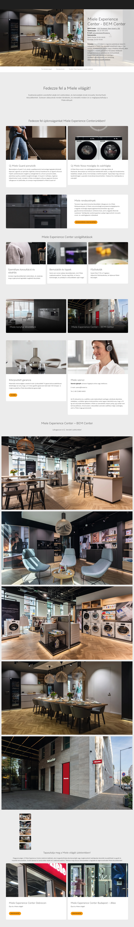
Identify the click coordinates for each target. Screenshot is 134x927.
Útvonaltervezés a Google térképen (98, 59)
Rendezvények (60, 69)
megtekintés (15, 913)
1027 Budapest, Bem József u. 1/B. (108, 28)
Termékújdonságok (46, 69)
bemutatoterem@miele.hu (101, 33)
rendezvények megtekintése (86, 222)
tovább (13, 395)
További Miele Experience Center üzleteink (81, 69)
